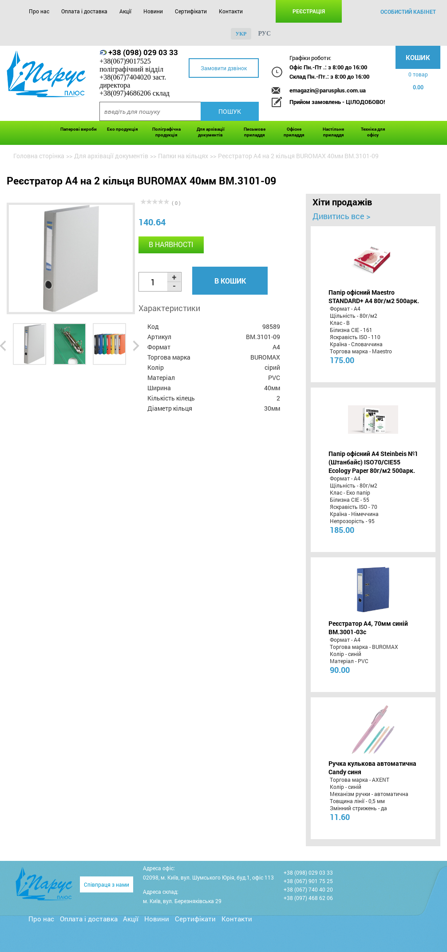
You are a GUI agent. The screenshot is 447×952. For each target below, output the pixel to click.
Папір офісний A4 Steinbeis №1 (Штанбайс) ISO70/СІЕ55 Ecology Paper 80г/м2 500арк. (373, 462)
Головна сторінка (38, 156)
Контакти (231, 11)
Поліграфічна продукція (166, 132)
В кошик (230, 280)
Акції (125, 11)
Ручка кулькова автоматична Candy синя (372, 767)
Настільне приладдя (333, 132)
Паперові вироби (78, 129)
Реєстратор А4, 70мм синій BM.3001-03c (368, 627)
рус (264, 33)
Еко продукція (122, 129)
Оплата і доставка (84, 11)
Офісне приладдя (294, 132)
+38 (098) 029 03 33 (143, 52)
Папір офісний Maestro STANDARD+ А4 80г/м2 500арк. (373, 296)
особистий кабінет (408, 11)
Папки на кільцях (183, 156)
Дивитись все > (341, 216)
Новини (153, 11)
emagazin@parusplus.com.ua (327, 90)
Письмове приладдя (254, 132)
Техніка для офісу (373, 132)
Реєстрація (309, 11)
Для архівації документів (211, 132)
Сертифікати (191, 11)
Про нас (39, 11)
